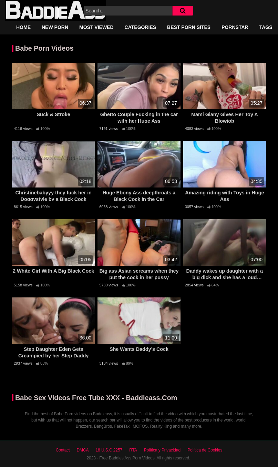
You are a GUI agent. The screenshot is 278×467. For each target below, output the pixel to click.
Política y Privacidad (162, 450)
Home (23, 27)
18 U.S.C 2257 (108, 450)
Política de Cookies (204, 450)
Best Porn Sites (188, 27)
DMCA (82, 450)
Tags (265, 27)
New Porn (55, 27)
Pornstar (235, 27)
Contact (63, 450)
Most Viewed (96, 27)
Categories (140, 27)
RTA (133, 450)
